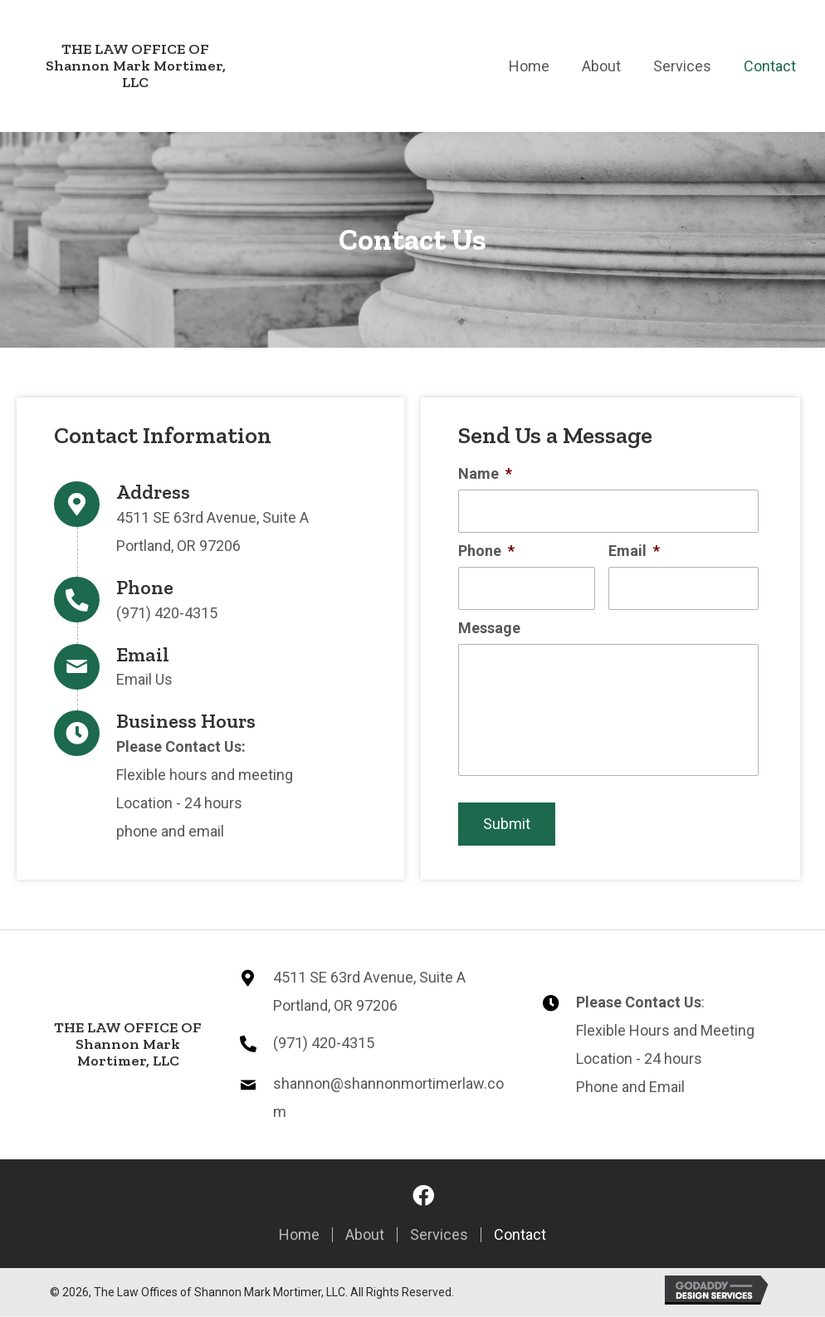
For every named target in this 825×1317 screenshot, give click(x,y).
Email (634, 550)
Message (489, 628)
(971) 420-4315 (166, 613)
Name (485, 473)
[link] (529, 64)
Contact (520, 1235)
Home (299, 1235)
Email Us (144, 680)
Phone (486, 550)
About (364, 1235)
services (439, 1235)
